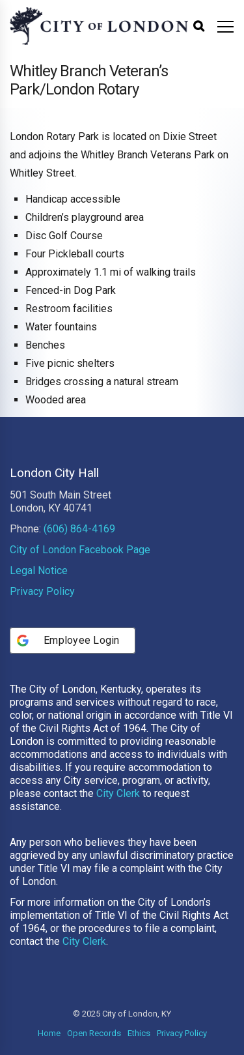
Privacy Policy (42, 591)
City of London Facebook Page (80, 549)
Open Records (94, 1033)
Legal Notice (39, 570)
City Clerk (118, 793)
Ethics (139, 1033)
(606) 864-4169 (79, 529)
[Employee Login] (72, 641)
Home (49, 1033)
